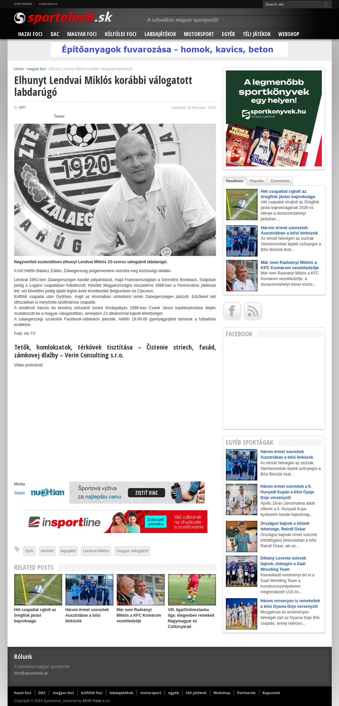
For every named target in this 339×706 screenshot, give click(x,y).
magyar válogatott (132, 551)
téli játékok (257, 34)
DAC (55, 34)
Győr (29, 551)
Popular (257, 181)
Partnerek (23, 4)
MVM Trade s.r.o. (96, 701)
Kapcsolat (48, 4)
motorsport (199, 34)
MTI (22, 107)
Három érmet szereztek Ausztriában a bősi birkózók (87, 615)
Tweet (59, 116)
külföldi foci (121, 34)
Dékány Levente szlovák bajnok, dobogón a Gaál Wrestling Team (283, 564)
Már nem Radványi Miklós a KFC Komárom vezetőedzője (139, 615)
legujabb (68, 551)
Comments (280, 181)
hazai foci (30, 34)
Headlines (234, 181)
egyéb (228, 34)
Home (19, 69)
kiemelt (47, 551)
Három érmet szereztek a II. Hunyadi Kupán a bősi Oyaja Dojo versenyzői (287, 492)
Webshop (288, 34)
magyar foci (82, 34)
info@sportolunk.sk (31, 673)
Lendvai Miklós (96, 551)
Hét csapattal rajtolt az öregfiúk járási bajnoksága (35, 615)
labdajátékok (160, 34)
